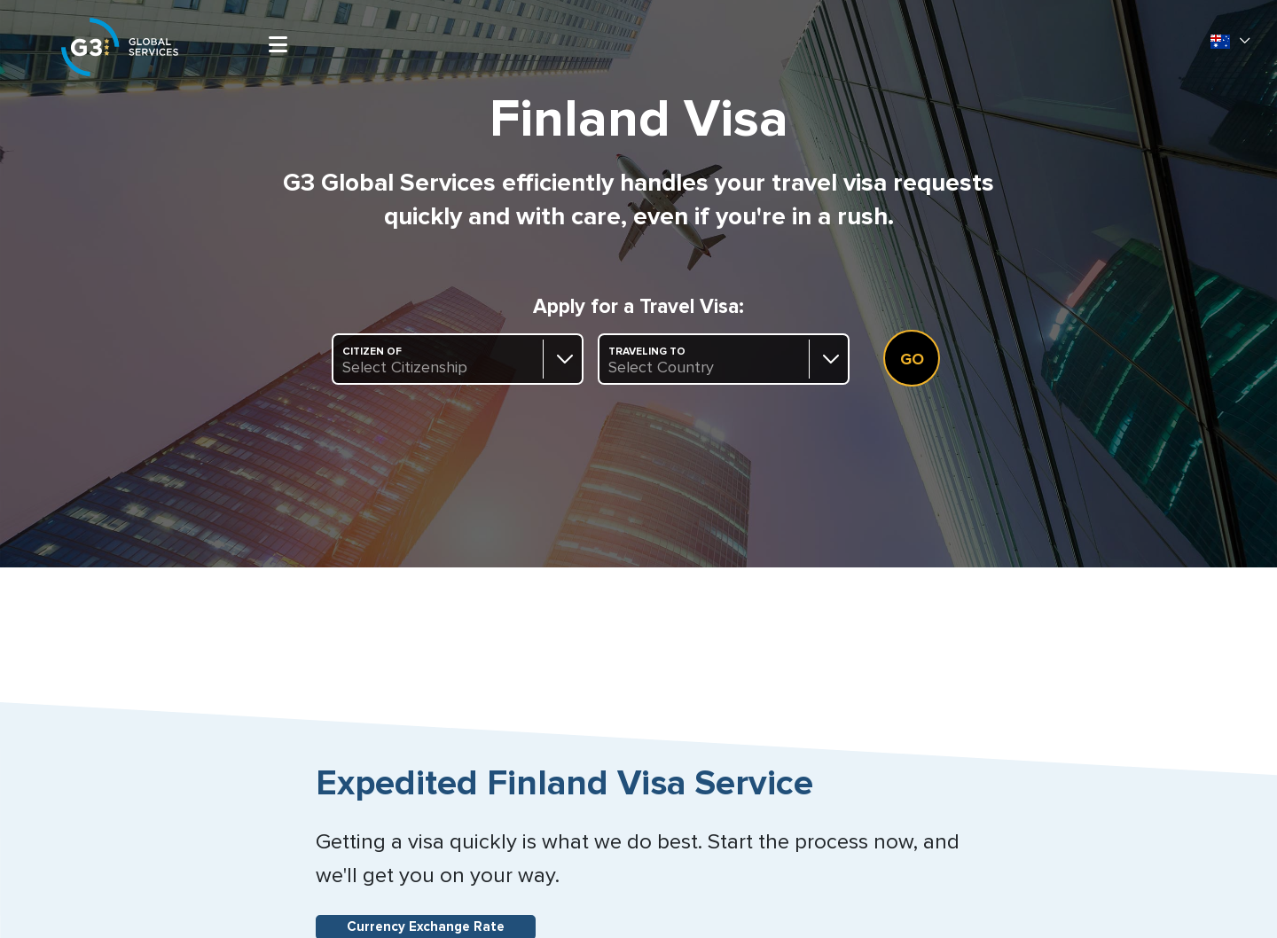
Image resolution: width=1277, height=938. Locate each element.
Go (912, 360)
